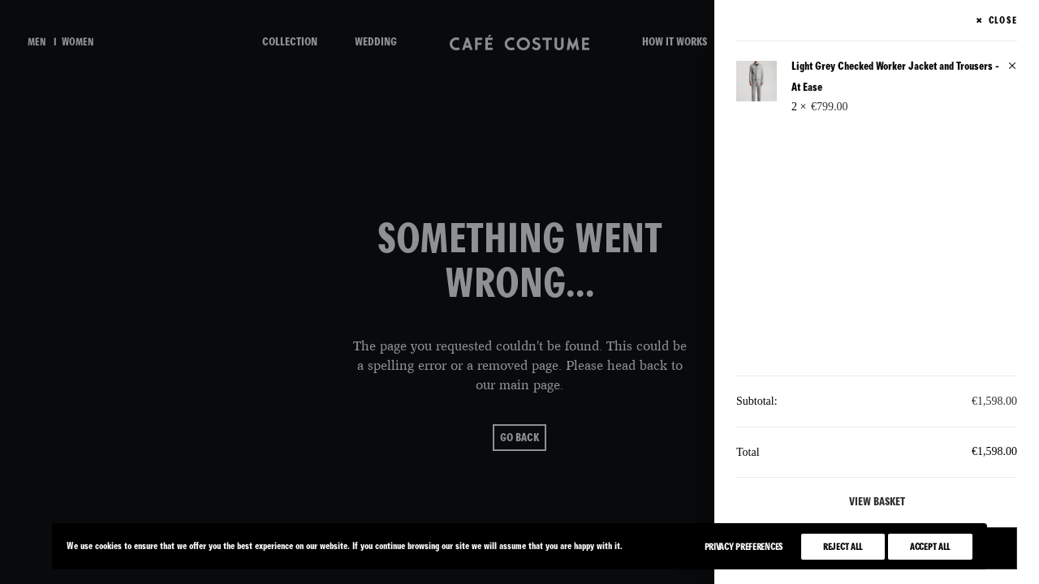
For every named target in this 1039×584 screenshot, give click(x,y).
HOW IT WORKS (674, 42)
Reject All (843, 546)
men (37, 42)
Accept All (930, 546)
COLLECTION (289, 42)
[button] (1012, 67)
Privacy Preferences (744, 546)
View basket (877, 502)
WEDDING (376, 42)
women (78, 42)
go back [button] (519, 437)
